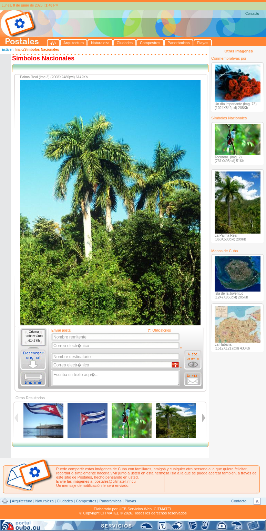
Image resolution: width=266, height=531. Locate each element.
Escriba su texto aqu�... (116, 378)
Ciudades (65, 501)
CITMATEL (163, 509)
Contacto (252, 14)
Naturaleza (44, 501)
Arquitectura (22, 501)
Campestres (86, 501)
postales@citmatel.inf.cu (114, 481)
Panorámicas (111, 501)
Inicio (19, 49)
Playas (130, 501)
